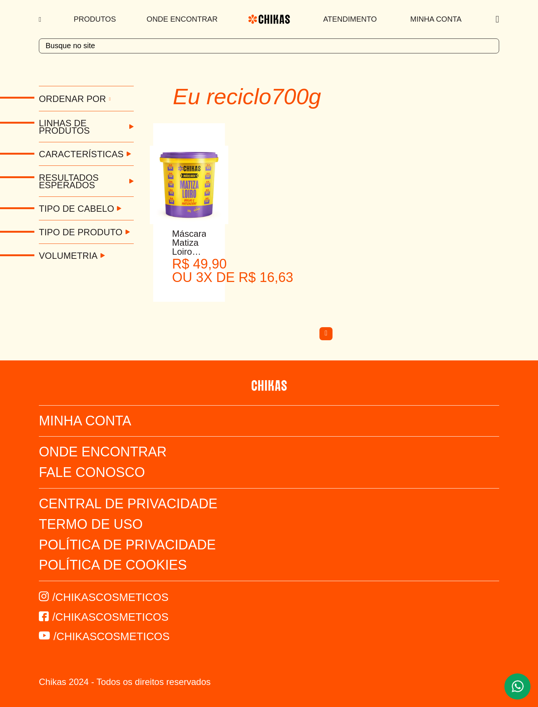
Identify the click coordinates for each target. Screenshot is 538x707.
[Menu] (41, 19)
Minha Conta (435, 19)
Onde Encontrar (181, 19)
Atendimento (350, 19)
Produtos (95, 19)
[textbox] (269, 45)
